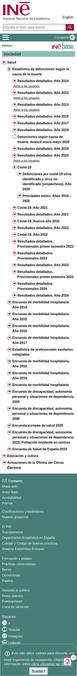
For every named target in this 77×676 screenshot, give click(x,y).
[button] (64, 37)
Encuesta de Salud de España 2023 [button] (39, 449)
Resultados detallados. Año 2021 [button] (43, 214)
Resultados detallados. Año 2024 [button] (43, 295)
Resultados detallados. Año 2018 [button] (43, 130)
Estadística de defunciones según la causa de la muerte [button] (40, 71)
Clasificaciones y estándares (23, 511)
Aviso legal (10, 492)
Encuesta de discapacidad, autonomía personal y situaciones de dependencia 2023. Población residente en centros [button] (43, 437)
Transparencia (12, 532)
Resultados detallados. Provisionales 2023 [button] (35, 255)
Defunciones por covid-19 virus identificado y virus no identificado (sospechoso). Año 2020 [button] (47, 181)
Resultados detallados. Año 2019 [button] (43, 148)
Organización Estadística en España (28, 537)
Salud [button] (11, 62)
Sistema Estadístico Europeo (23, 549)
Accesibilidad (11, 497)
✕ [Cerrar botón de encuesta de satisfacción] (73, 658)
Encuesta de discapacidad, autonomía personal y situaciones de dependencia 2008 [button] (43, 413)
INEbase (7, 45)
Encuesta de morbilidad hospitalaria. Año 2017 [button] (41, 340)
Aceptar (38, 671)
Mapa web (9, 486)
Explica (7, 581)
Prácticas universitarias (19, 564)
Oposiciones (11, 575)
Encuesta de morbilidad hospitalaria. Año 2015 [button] (41, 316)
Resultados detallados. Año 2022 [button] (43, 228)
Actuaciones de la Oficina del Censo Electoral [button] (35, 465)
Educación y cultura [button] (22, 456)
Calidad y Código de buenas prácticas (29, 543)
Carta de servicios (15, 607)
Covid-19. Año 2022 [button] (32, 234)
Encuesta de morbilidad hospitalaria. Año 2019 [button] (41, 375)
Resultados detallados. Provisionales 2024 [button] (35, 286)
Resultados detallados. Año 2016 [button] (43, 116)
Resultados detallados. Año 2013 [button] (43, 104)
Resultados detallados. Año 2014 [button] (43, 81)
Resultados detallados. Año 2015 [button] (43, 93)
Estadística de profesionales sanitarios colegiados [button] (42, 352)
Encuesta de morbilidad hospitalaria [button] (40, 385)
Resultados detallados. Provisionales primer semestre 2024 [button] (45, 274)
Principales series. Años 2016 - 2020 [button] (47, 198)
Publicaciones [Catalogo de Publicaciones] (12, 601)
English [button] (68, 17)
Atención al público (16, 590)
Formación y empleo (17, 558)
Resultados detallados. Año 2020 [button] (43, 155)
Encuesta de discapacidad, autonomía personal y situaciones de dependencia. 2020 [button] (43, 397)
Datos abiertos (12, 596)
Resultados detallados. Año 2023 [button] (43, 265)
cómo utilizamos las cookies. (52, 664)
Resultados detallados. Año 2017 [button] (43, 123)
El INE (6, 526)
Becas (6, 569)
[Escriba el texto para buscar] (35, 27)
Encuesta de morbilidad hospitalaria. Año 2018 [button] (41, 363)
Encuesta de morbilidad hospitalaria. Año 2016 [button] (41, 328)
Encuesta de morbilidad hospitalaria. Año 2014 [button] (41, 304)
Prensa (7, 503)
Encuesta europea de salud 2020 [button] (37, 425)
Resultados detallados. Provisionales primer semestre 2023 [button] (45, 244)
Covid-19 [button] (24, 167)
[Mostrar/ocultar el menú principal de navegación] (6, 37)
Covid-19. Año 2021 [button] (32, 207)
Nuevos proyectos (15, 517)
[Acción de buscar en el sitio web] (70, 27)
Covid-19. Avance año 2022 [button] (38, 221)
